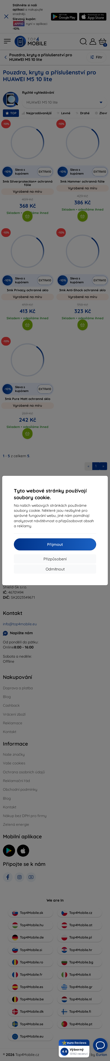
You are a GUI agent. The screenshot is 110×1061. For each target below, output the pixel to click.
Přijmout (55, 544)
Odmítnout (55, 569)
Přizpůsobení (55, 558)
